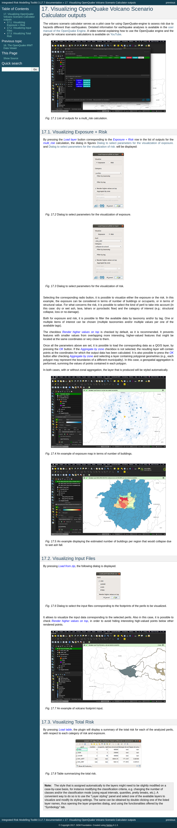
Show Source (10, 58)
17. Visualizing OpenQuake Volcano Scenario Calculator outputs (19, 17)
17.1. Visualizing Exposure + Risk (16, 23)
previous (170, 2)
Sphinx (109, 825)
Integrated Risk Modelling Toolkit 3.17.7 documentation (32, 2)
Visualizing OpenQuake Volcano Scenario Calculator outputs (100, 2)
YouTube (115, 34)
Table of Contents (15, 9)
